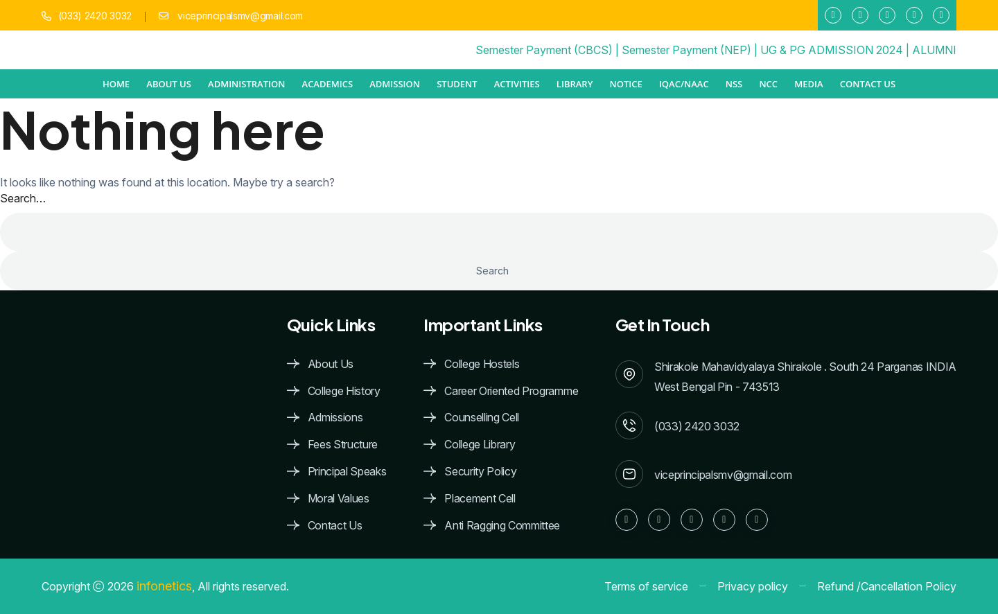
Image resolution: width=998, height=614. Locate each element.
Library (575, 84)
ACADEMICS (327, 84)
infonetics (164, 586)
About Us (330, 364)
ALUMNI (934, 50)
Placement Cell (480, 498)
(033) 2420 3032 (95, 15)
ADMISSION (394, 84)
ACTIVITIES (517, 84)
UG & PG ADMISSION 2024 (831, 50)
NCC (768, 84)
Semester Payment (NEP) (686, 50)
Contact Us (867, 84)
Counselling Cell (481, 417)
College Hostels (481, 364)
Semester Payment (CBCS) (544, 50)
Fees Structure (343, 444)
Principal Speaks (347, 471)
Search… (23, 198)
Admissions (335, 417)
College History (344, 391)
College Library (479, 444)
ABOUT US (168, 84)
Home (116, 84)
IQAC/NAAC (684, 84)
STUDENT (457, 84)
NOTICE (626, 84)
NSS (734, 84)
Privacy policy (752, 586)
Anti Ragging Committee (502, 525)
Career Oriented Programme (511, 391)
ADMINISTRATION (246, 84)
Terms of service (646, 586)
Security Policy (480, 471)
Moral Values (338, 498)
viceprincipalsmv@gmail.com (239, 15)
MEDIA (808, 84)
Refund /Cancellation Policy (886, 586)
